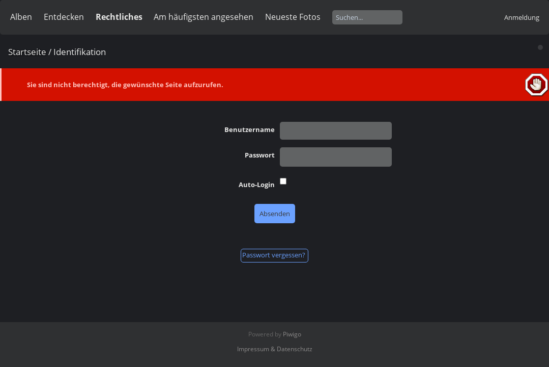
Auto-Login (257, 184)
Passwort (260, 155)
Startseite (27, 52)
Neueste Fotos (293, 16)
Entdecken (64, 16)
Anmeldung (521, 17)
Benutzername (249, 129)
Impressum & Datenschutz (274, 349)
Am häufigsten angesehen (203, 16)
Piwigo (292, 334)
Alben (21, 16)
